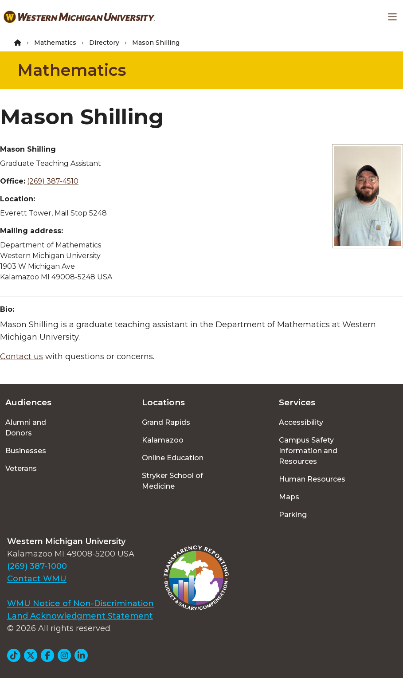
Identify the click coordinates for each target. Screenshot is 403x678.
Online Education (172, 458)
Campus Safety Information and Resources (308, 451)
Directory (104, 43)
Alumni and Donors (25, 427)
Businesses (25, 451)
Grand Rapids (166, 422)
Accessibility (301, 422)
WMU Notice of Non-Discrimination (80, 603)
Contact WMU (37, 579)
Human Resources (312, 479)
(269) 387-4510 (52, 181)
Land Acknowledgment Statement (80, 616)
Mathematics (55, 43)
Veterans (21, 468)
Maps (289, 497)
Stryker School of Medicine (172, 480)
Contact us (21, 356)
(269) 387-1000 (37, 566)
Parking (293, 514)
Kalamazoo (163, 440)
